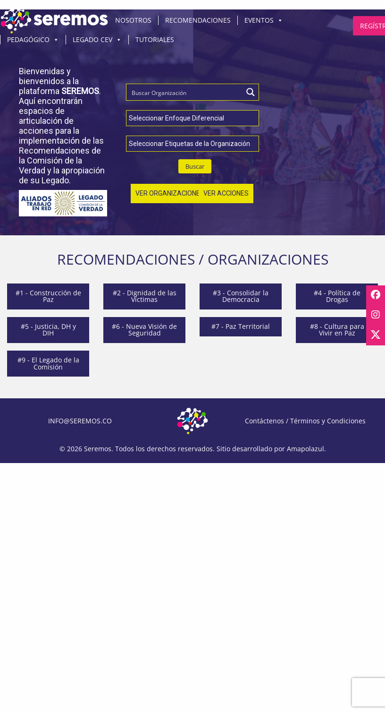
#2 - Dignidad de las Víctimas (144, 296)
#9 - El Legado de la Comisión (48, 363)
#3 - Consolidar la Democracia (240, 296)
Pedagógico (33, 39)
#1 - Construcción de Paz (48, 296)
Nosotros (133, 20)
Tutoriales (154, 39)
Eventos (263, 20)
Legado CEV (97, 39)
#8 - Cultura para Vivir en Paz (337, 329)
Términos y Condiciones (328, 420)
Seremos (97, 448)
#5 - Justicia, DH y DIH (48, 329)
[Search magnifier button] (251, 92)
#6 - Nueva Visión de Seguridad (144, 329)
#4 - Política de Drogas (337, 296)
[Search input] (177, 92)
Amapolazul (305, 448)
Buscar (194, 166)
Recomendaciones (198, 20)
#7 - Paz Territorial (240, 326)
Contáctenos (264, 420)
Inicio (54, 20)
